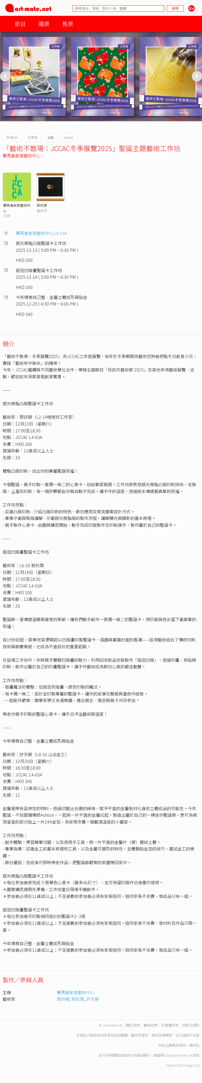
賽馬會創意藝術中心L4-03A (41, 233)
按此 (196, 1045)
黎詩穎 (63, 999)
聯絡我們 (150, 1025)
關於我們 (133, 1025)
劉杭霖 (42, 205)
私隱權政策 (169, 1025)
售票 (67, 24)
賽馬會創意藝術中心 (22, 155)
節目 (20, 24)
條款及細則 (190, 1025)
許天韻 (92, 999)
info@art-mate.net (178, 1055)
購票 (43, 24)
